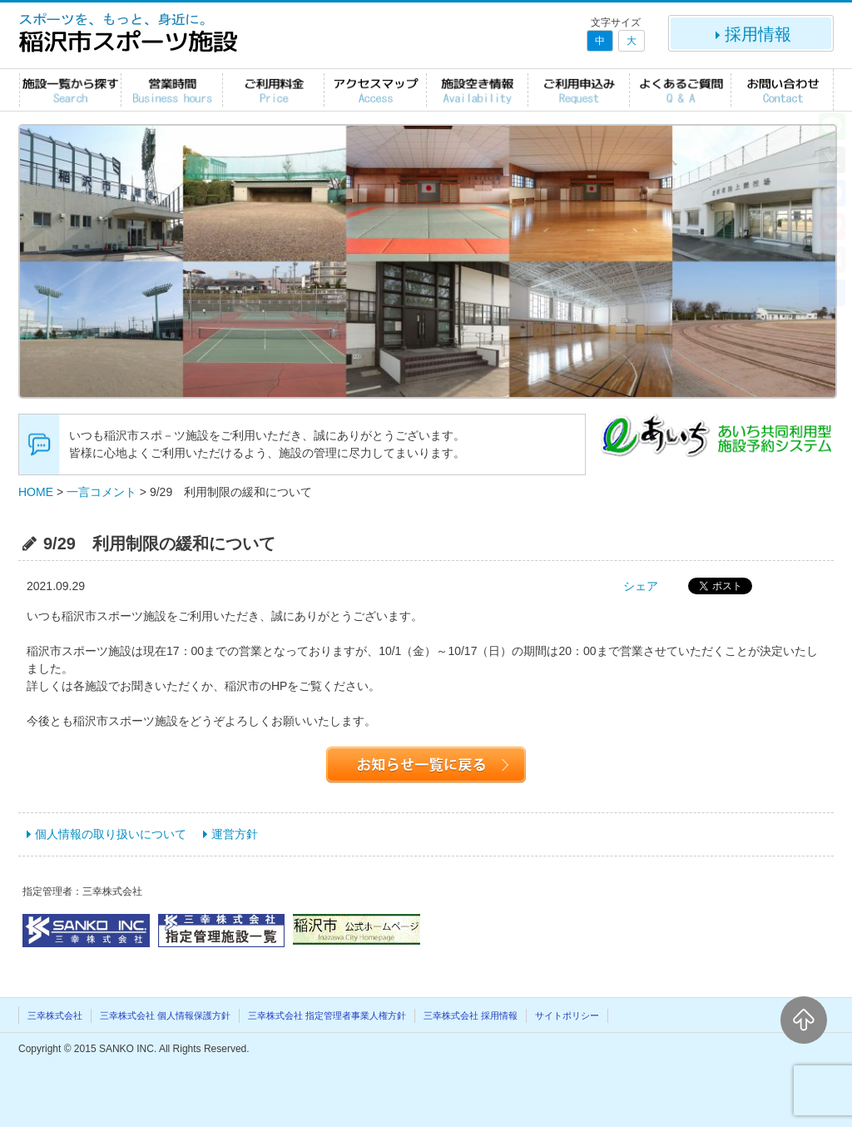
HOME (35, 492)
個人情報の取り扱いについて (110, 834)
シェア (640, 586)
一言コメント (101, 492)
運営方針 (234, 834)
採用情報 (751, 34)
